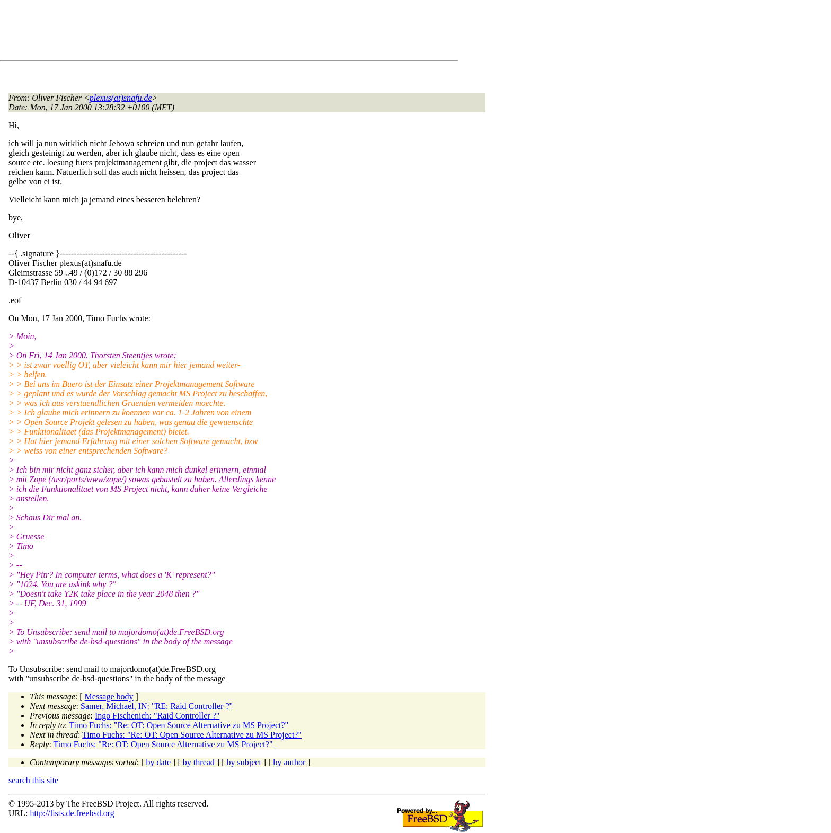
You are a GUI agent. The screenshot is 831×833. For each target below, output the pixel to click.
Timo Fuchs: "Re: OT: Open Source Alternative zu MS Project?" (178, 725)
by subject (244, 762)
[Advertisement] (201, 32)
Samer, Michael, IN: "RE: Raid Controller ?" (157, 706)
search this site (33, 780)
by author (289, 762)
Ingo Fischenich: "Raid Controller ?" (157, 715)
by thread (199, 762)
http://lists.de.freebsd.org (72, 813)
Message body (109, 696)
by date (158, 762)
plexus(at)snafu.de (121, 97)
